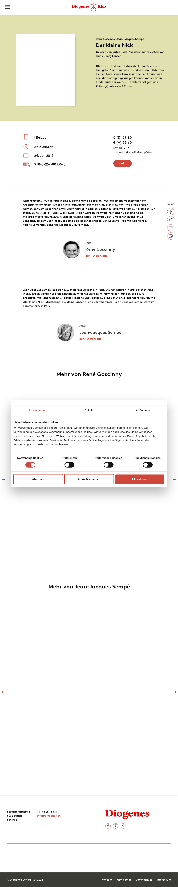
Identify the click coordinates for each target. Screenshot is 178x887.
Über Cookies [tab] (141, 410)
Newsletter (124, 879)
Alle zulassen (140, 479)
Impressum (164, 879)
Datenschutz (143, 879)
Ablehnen (38, 479)
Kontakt (107, 879)
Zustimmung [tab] (37, 410)
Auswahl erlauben (89, 479)
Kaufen (122, 163)
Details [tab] (89, 410)
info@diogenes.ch (49, 815)
